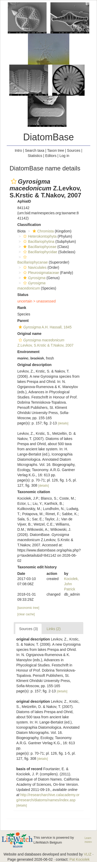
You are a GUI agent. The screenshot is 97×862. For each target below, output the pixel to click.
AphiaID (24, 201)
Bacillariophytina (38, 241)
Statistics (35, 156)
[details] (63, 423)
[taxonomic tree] (28, 608)
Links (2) (54, 629)
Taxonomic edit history (37, 567)
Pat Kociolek (79, 859)
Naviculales (34, 267)
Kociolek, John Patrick (71, 584)
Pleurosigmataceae (40, 273)
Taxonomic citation (33, 492)
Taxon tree (55, 150)
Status (22, 295)
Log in (64, 156)
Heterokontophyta (39, 236)
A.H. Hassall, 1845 (44, 327)
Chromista (42, 231)
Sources (73, 150)
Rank (21, 308)
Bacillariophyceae (39, 247)
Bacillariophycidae (39, 252)
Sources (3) (28, 629)
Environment (28, 352)
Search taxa (34, 150)
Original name (29, 334)
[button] (14, 181)
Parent (23, 321)
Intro (18, 150)
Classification (29, 225)
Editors (51, 156)
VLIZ (88, 854)
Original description (34, 365)
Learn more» (88, 840)
